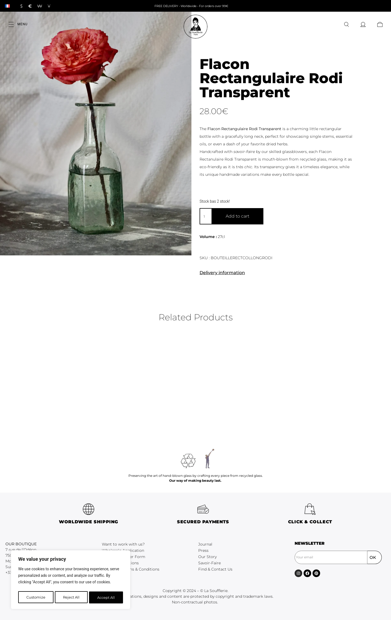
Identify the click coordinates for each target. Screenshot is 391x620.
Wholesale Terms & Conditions (130, 569)
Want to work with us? (123, 544)
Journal (205, 544)
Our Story (207, 556)
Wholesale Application (123, 550)
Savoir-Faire (209, 562)
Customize (35, 597)
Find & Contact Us (215, 569)
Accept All (106, 597)
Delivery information (222, 272)
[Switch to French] (7, 6)
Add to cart (237, 216)
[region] (70, 580)
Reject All (71, 597)
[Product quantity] (206, 216)
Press (203, 550)
